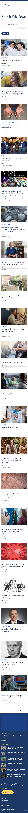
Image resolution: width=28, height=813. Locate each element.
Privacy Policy (4, 807)
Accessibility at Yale (5, 805)
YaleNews (5, 5)
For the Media (4, 800)
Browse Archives (5, 797)
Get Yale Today (7, 792)
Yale (24, 811)
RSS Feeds (3, 798)
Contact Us (4, 802)
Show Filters (5, 33)
